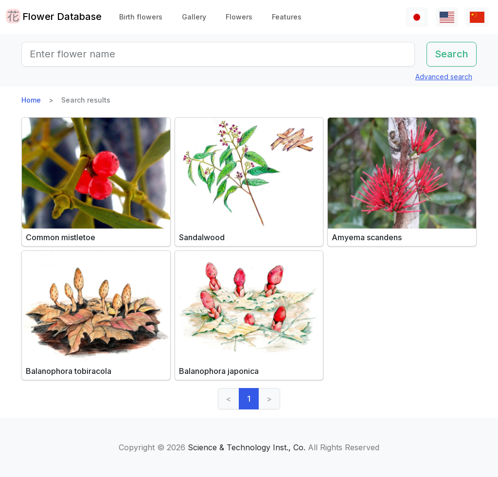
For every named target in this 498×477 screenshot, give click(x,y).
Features (287, 17)
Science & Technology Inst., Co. (246, 447)
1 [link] (248, 399)
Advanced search (443, 76)
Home (31, 100)
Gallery (194, 17)
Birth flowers (140, 17)
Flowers (239, 17)
